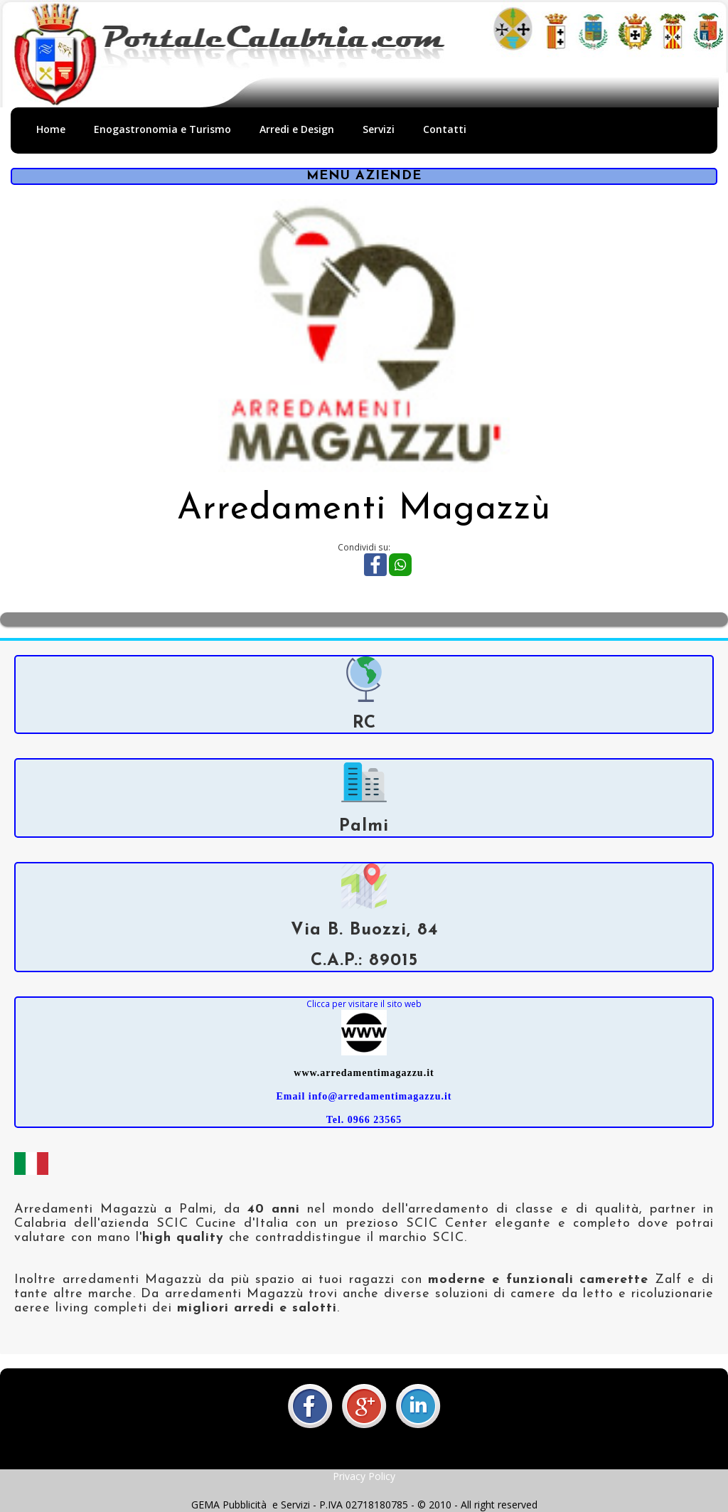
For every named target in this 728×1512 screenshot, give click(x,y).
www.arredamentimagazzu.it (364, 1073)
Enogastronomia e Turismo (162, 129)
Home (50, 129)
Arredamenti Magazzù (364, 509)
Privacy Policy (364, 1476)
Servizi (379, 129)
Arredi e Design (296, 129)
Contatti (444, 129)
